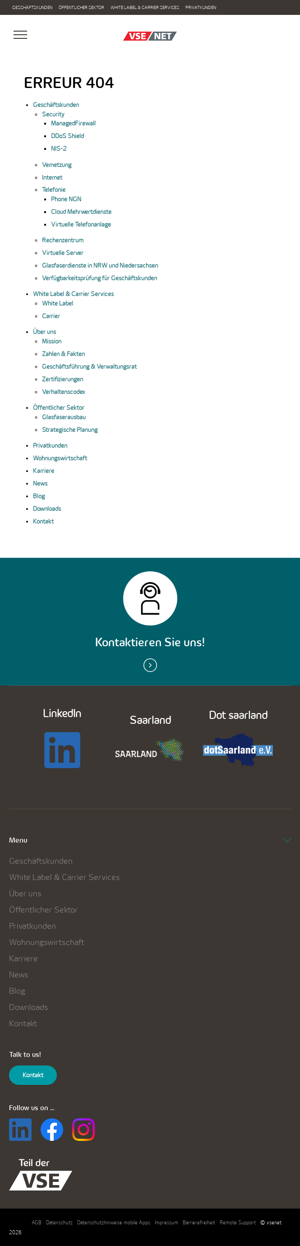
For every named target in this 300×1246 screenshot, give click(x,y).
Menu (150, 840)
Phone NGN (66, 199)
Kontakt (43, 521)
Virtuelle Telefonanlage (81, 224)
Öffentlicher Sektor (81, 7)
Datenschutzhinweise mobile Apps (113, 1222)
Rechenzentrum (62, 240)
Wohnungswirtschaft (60, 458)
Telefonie (53, 189)
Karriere (43, 470)
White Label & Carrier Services (145, 7)
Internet (52, 177)
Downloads (47, 508)
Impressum (166, 1222)
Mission (51, 341)
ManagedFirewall (73, 123)
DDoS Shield (67, 135)
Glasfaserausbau (64, 417)
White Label (57, 303)
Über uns (44, 331)
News (40, 483)
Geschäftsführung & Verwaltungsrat (89, 366)
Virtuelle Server (62, 252)
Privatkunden (200, 7)
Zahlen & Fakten (63, 353)
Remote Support (238, 1222)
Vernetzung (56, 164)
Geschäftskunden (32, 7)
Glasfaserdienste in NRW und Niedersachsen (100, 265)
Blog (39, 496)
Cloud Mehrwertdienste (81, 211)
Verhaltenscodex (63, 391)
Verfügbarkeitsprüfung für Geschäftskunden (99, 278)
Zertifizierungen (62, 379)
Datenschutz (59, 1222)
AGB (37, 1222)
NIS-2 (59, 148)
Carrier (51, 316)
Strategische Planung (69, 429)
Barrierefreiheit (199, 1222)
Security (53, 114)
